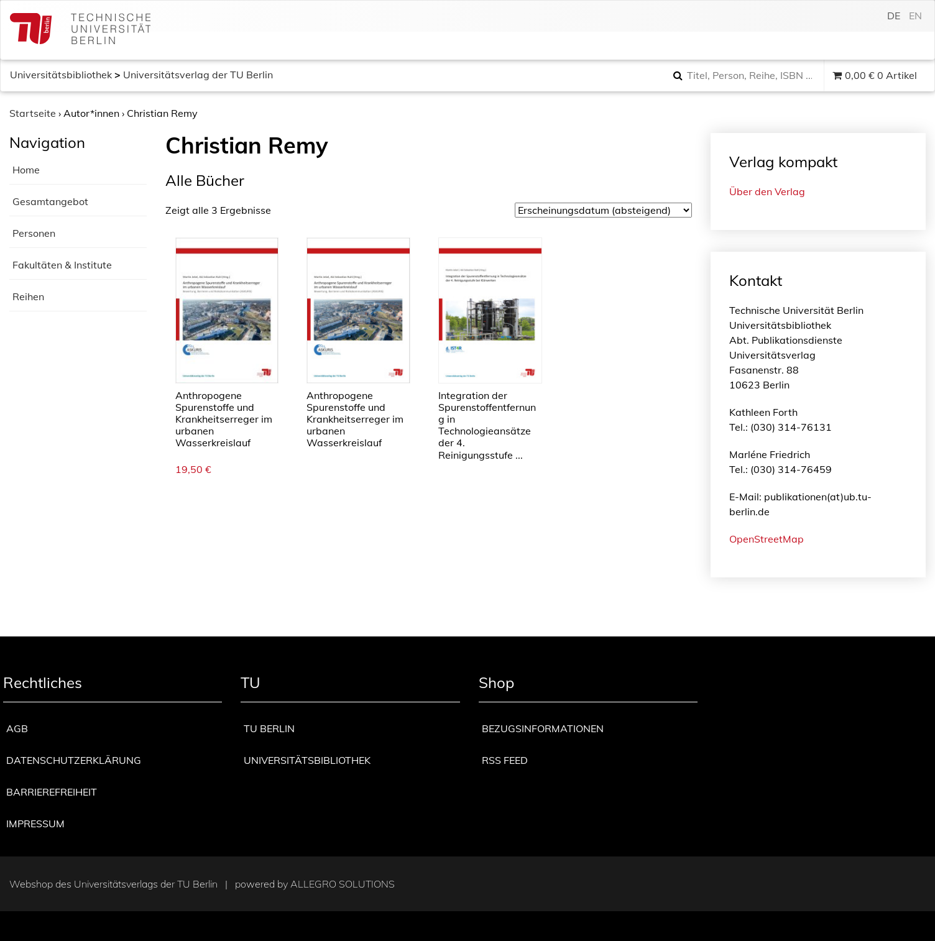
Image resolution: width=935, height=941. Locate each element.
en (915, 15)
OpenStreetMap (766, 539)
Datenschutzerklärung (73, 760)
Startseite (32, 113)
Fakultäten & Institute (62, 265)
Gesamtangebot (50, 201)
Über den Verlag (767, 191)
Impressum (35, 823)
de (893, 15)
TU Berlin (269, 728)
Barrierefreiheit (51, 792)
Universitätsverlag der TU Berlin (198, 74)
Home (26, 169)
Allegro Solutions (342, 884)
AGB (17, 728)
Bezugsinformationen (543, 728)
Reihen (28, 296)
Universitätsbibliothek (61, 74)
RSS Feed (505, 760)
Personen (33, 233)
